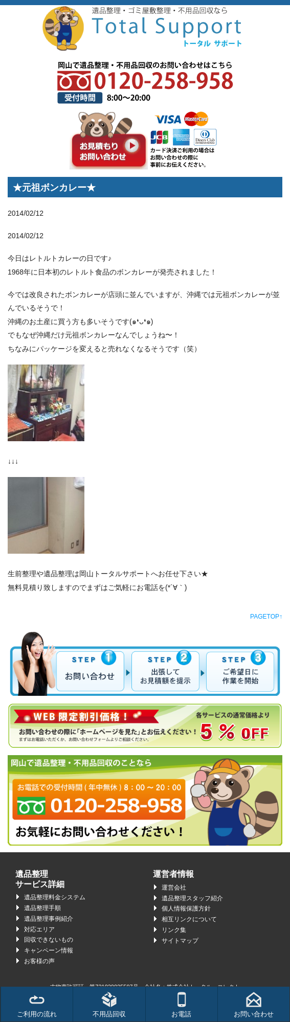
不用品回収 (109, 1005)
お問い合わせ (254, 1005)
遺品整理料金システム (54, 897)
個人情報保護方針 (186, 908)
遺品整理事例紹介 (48, 918)
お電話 (181, 1005)
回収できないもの (48, 939)
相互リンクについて (189, 919)
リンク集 (174, 930)
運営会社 (174, 887)
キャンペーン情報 (48, 950)
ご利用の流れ (37, 1005)
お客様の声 (39, 961)
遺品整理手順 (42, 908)
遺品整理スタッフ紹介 (192, 898)
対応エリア (39, 929)
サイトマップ (180, 940)
